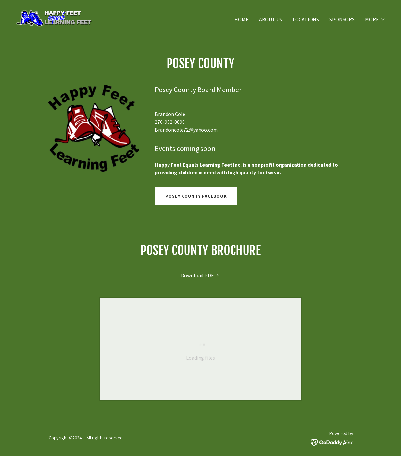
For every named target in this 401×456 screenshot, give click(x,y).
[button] (375, 19)
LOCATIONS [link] (306, 19)
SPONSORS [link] (342, 19)
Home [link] (241, 19)
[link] (54, 17)
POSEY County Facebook (196, 196)
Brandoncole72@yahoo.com (186, 129)
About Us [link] (270, 19)
